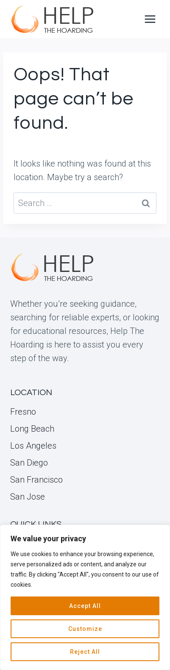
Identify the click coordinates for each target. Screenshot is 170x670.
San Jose (27, 497)
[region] (85, 597)
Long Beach (32, 429)
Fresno (23, 412)
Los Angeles (33, 446)
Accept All (85, 605)
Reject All (85, 651)
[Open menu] (150, 19)
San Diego (29, 463)
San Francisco (36, 480)
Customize (85, 628)
